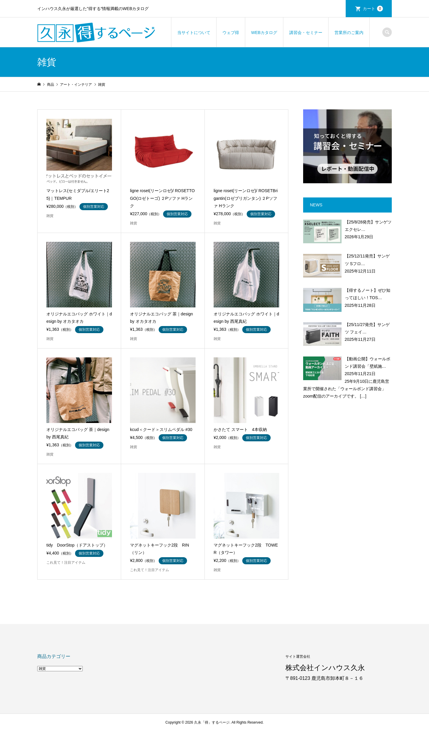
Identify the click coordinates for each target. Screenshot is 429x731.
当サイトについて (193, 32)
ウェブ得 (230, 32)
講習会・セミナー (305, 32)
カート (373, 9)
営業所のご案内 (348, 32)
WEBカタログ (264, 32)
